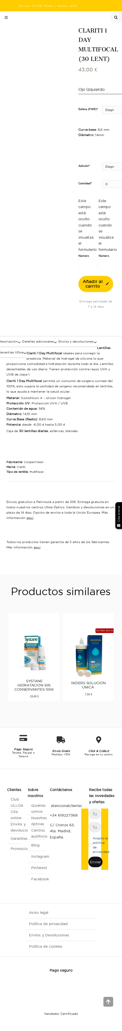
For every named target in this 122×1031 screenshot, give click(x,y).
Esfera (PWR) (88, 109)
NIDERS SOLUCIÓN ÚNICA (88, 685)
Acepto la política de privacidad (101, 844)
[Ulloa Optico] (40, 15)
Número (83, 255)
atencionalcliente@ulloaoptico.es (79, 806)
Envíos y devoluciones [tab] (75, 341)
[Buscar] (116, 17)
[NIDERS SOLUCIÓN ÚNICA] (88, 649)
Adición (84, 165)
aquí (30, 518)
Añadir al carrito (93, 283)
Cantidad (85, 183)
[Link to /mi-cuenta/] (95, 17)
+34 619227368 (63, 815)
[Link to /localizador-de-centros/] (75, 17)
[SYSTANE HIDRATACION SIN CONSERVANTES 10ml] (33, 647)
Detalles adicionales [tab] (37, 341)
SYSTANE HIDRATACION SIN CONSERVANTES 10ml (33, 685)
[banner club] (95, 316)
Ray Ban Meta (91, 5)
